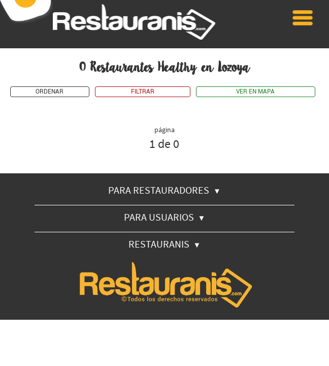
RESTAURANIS (164, 243)
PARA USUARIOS (165, 216)
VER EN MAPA (255, 91)
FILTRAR (142, 91)
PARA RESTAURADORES (164, 190)
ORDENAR (49, 91)
